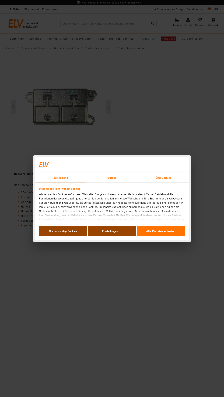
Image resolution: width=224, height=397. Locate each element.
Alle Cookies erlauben (161, 231)
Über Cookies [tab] (163, 177)
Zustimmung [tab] (61, 177)
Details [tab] (112, 177)
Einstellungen (112, 231)
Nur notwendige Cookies (63, 231)
